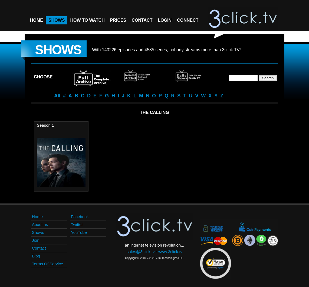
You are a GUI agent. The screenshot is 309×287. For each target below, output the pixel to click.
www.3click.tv (170, 251)
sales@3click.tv (141, 251)
